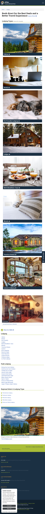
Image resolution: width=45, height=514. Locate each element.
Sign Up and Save (5, 472)
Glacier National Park (10, 3)
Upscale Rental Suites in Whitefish (10, 324)
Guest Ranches (5, 353)
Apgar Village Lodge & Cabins (9, 384)
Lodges (3, 342)
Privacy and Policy (23, 503)
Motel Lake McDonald (7, 382)
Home (3, 9)
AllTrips (7, 2)
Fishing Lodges (6, 357)
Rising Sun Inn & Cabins (8, 367)
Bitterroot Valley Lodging (8, 402)
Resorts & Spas (5, 352)
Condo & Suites (5, 355)
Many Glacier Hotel (7, 377)
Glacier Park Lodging (6, 448)
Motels (3, 345)
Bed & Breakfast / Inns (7, 343)
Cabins (3, 337)
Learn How (32, 16)
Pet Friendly (5, 340)
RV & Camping (5, 350)
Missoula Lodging (7, 397)
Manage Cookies (32, 503)
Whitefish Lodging (7, 400)
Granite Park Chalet (7, 374)
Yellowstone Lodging (7, 392)
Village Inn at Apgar (7, 370)
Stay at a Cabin (9, 330)
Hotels (3, 338)
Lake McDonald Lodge (7, 375)
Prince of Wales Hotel (7, 380)
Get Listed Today (5, 482)
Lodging (8, 9)
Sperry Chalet (5, 379)
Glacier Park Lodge (6, 372)
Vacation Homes (6, 347)
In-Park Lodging (6, 358)
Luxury (3, 348)
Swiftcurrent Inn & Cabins (8, 369)
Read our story (4, 462)
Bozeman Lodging (7, 395)
